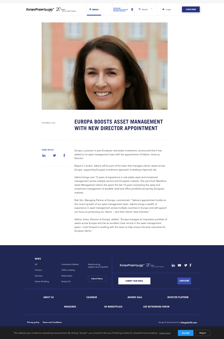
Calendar (91, 297)
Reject (202, 333)
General (38, 275)
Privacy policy (33, 322)
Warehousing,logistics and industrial (98, 265)
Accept (185, 333)
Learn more (164, 332)
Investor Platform (177, 297)
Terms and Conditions (52, 322)
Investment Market (70, 264)
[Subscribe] (184, 281)
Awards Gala (135, 297)
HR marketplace (113, 306)
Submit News (97, 278)
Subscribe (191, 9)
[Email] (134, 281)
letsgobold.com (189, 322)
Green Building (42, 281)
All (36, 264)
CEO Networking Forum (156, 306)
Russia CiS (66, 281)
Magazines (70, 306)
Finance (38, 270)
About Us (49, 297)
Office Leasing (68, 270)
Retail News (66, 275)
